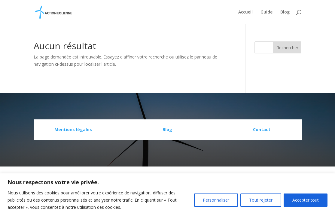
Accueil (245, 12)
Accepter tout (305, 200)
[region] (167, 194)
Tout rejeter (261, 200)
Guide (266, 12)
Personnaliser (216, 200)
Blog (285, 12)
